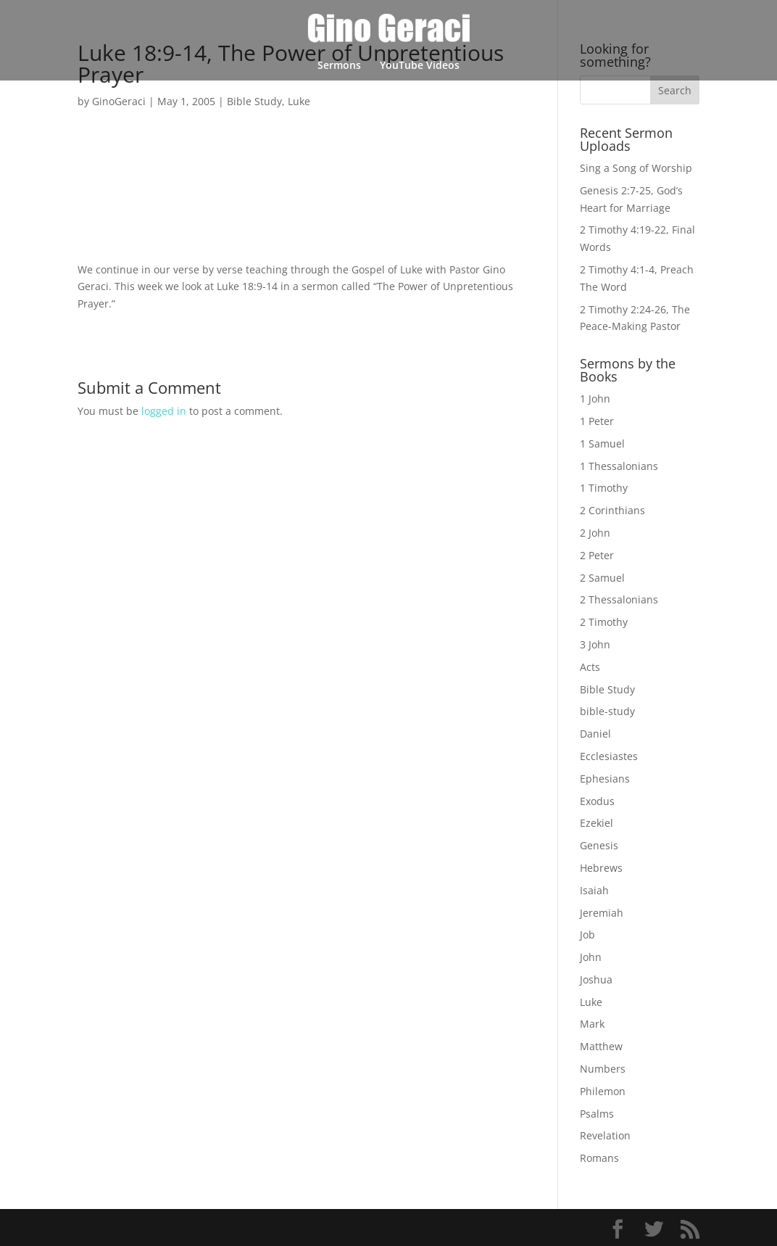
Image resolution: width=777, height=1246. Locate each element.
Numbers (603, 1069)
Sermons (339, 66)
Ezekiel (596, 823)
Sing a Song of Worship (636, 168)
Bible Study (254, 101)
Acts (590, 667)
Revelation (605, 1135)
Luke (299, 101)
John (591, 957)
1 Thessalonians (619, 466)
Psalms (597, 1114)
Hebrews (601, 868)
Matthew (601, 1046)
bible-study (607, 711)
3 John (595, 644)
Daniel (595, 733)
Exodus (597, 801)
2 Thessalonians (619, 599)
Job (587, 934)
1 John (595, 398)
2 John (595, 533)
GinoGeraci (119, 101)
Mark (592, 1024)
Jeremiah (601, 913)
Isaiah (594, 890)
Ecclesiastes (609, 756)
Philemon (603, 1091)
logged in (163, 411)
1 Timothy (604, 488)
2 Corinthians (612, 510)
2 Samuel (602, 578)
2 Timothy (604, 622)
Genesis (599, 845)
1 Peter (597, 421)
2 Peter (597, 555)
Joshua (596, 979)
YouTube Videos (420, 66)
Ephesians (605, 778)
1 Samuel (602, 443)
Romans (599, 1158)
